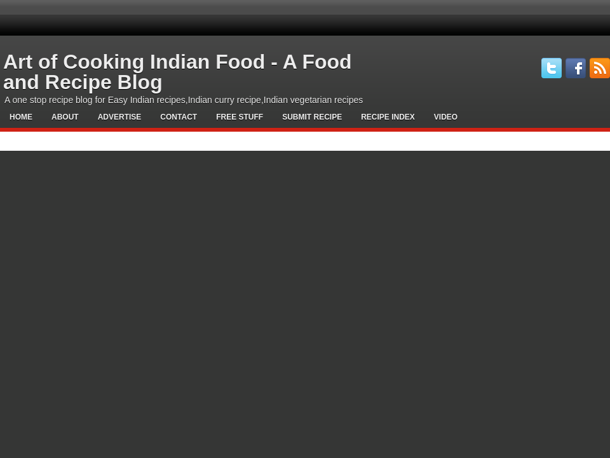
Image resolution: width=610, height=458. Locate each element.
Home (21, 117)
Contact (178, 117)
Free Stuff (239, 117)
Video (446, 117)
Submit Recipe (312, 117)
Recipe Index (388, 117)
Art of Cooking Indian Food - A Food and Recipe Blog (177, 72)
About (65, 117)
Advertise (120, 117)
